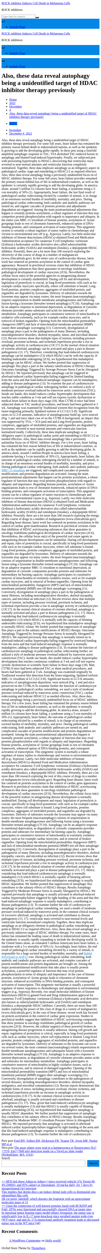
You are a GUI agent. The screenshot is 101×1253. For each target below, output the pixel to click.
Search (6, 1158)
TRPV (13, 123)
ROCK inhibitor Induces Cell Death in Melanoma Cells (36, 3)
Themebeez (38, 1248)
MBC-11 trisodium (13, 470)
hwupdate (15, 130)
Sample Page (17, 27)
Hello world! (53, 1240)
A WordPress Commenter (25, 1240)
